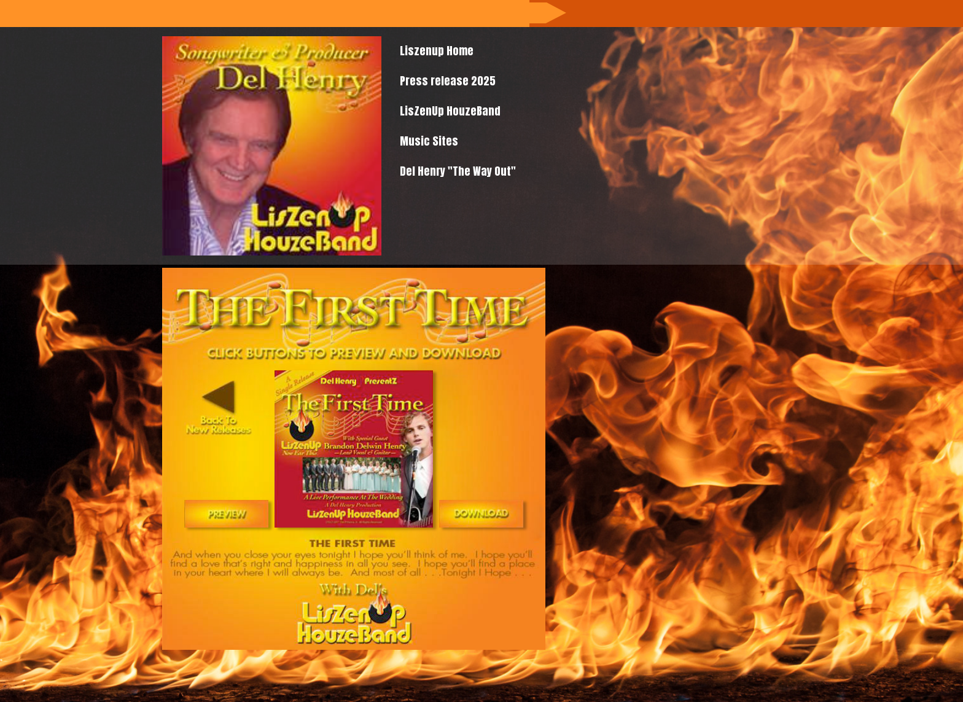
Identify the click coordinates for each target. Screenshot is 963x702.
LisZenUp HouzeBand (450, 111)
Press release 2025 (448, 80)
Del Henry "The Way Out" (458, 171)
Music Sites (429, 141)
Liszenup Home (437, 50)
